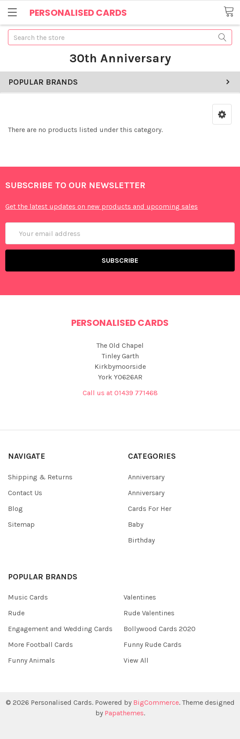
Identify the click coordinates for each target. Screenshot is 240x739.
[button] (222, 114)
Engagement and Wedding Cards (60, 629)
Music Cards (28, 597)
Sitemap (21, 524)
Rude (16, 613)
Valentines (140, 597)
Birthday (141, 540)
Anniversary (146, 477)
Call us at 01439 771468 (120, 393)
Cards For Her (149, 508)
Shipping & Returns (40, 477)
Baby (135, 524)
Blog (15, 508)
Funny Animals (31, 660)
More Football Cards (40, 644)
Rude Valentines (149, 613)
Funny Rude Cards (153, 644)
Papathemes (124, 713)
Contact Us (25, 493)
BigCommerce (156, 702)
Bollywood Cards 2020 (160, 629)
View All (136, 660)
